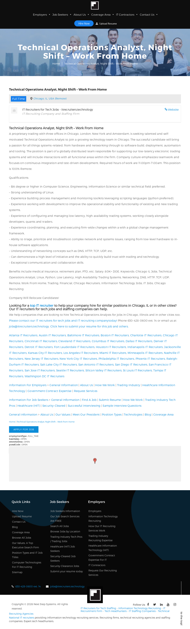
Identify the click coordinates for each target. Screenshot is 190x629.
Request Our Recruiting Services (102, 572)
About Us (82, 14)
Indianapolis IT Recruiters (145, 347)
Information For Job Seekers (28, 399)
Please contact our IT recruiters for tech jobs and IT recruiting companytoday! (63, 320)
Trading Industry (128, 385)
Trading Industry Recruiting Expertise (100, 538)
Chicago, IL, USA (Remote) (50, 98)
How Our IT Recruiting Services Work (101, 528)
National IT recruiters (21, 617)
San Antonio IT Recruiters (96, 364)
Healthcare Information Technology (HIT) (102, 548)
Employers (42, 14)
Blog (148, 414)
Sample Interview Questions (122, 405)
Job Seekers (62, 14)
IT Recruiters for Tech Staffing (98, 607)
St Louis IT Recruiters (137, 370)
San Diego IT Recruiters (131, 364)
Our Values (62, 414)
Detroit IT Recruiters (39, 347)
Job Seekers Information (65, 511)
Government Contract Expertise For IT (101, 557)
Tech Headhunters (116, 610)
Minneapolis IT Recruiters (145, 352)
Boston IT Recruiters (115, 335)
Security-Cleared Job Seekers (63, 558)
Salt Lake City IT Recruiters (58, 364)
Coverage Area (102, 14)
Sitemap (17, 572)
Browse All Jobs (21, 537)
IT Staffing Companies (142, 610)
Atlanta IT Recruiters (23, 335)
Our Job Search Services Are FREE (64, 518)
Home (56, 63)
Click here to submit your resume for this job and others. (89, 326)
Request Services (85, 391)
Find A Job (89, 399)
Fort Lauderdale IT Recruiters (74, 347)
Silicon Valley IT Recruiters (103, 370)
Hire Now (84, 23)
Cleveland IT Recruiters (74, 341)
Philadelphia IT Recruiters (116, 358)
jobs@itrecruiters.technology (29, 326)
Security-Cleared (54, 405)
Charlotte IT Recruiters (146, 335)
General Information (63, 385)
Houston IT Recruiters (111, 347)
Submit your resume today (66, 571)
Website (173, 109)
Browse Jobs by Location (65, 531)
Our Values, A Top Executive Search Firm (25, 545)
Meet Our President (86, 414)
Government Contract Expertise (49, 391)
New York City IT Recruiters (78, 358)
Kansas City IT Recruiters (45, 352)
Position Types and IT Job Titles (27, 555)
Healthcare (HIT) (28, 405)
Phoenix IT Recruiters (150, 358)
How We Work (105, 385)
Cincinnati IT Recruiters (41, 341)
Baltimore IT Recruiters (83, 335)
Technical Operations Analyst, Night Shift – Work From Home (46, 422)
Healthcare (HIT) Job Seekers (62, 548)
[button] (95, 461)
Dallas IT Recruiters (139, 341)
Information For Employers (28, 385)
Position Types (112, 414)
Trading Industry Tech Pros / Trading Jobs (66, 539)
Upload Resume (106, 23)
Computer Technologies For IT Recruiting (26, 564)
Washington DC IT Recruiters (45, 376)
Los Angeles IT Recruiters (80, 352)
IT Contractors (127, 14)
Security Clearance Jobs (64, 565)
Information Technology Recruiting (103, 518)
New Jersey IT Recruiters (41, 358)
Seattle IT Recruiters (70, 370)
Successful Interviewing (84, 405)
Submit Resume (110, 399)
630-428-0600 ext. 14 (28, 586)
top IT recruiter (41, 305)
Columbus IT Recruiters (108, 341)
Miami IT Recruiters (112, 352)
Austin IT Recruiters (52, 335)
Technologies (133, 414)
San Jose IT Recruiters (40, 370)
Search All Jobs (59, 526)
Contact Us (149, 14)
